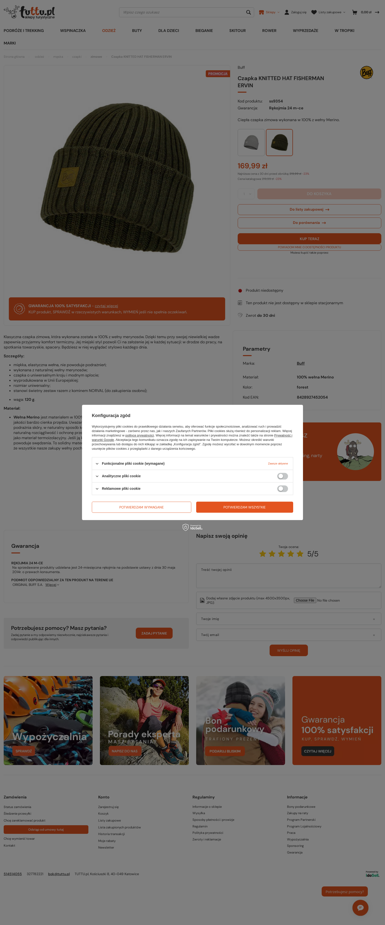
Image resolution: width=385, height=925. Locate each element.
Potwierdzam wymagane (141, 507)
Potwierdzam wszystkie (244, 507)
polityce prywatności (139, 435)
